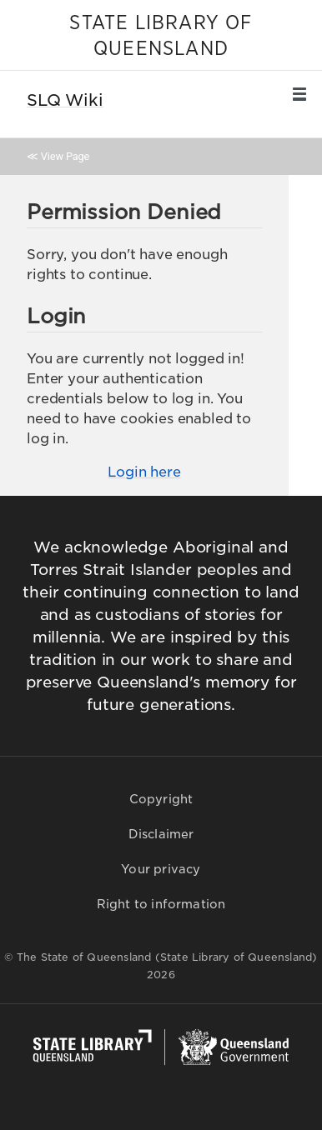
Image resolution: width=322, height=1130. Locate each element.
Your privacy (160, 869)
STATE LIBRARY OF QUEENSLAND (160, 36)
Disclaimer (161, 834)
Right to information (161, 904)
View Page (65, 156)
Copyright (161, 799)
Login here (144, 472)
